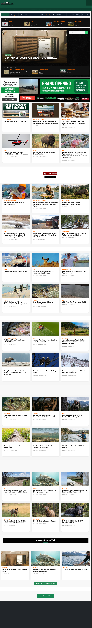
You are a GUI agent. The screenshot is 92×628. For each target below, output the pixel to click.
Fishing (21, 9)
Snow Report (65, 231)
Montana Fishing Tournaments (40, 444)
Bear (5, 231)
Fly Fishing (5, 567)
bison (34, 150)
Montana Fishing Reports (10, 200)
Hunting (15, 9)
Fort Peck (64, 488)
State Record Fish (73, 9)
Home (9, 9)
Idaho (63, 413)
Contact (82, 9)
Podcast (27, 9)
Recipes (56, 9)
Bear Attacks (7, 444)
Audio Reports (7, 119)
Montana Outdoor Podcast (40, 119)
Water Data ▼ (42, 9)
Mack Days (35, 488)
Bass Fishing (7, 413)
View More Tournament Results (45, 583)
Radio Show (34, 9)
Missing (5, 150)
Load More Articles (45, 596)
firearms (35, 413)
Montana (6, 300)
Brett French (65, 200)
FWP (63, 150)
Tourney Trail (63, 9)
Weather (50, 9)
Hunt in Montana (66, 269)
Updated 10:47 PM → (85, 14)
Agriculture (65, 338)
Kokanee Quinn (66, 119)
